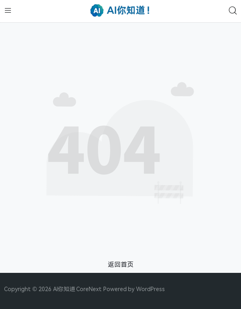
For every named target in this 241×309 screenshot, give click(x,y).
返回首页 (121, 264)
